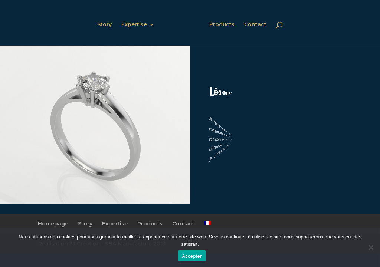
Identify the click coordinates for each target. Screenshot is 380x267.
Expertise (134, 25)
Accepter (192, 256)
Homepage (53, 223)
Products (222, 25)
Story (104, 25)
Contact (255, 25)
